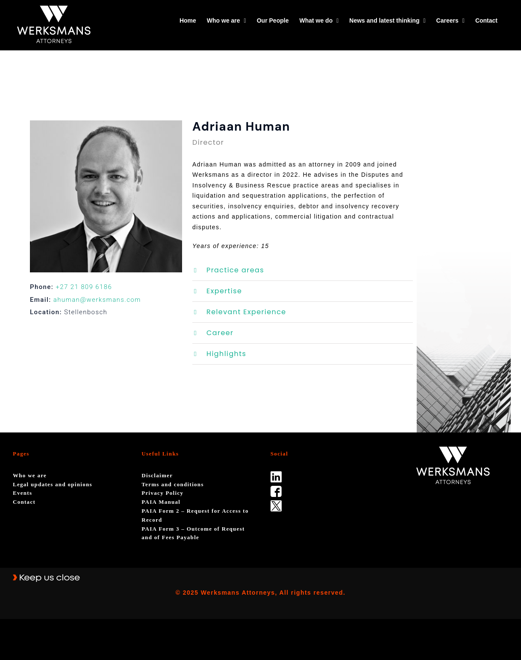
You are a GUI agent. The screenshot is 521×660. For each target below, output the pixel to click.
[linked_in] (276, 474)
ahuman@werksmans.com (97, 300)
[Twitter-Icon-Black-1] (276, 503)
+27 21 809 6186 (84, 287)
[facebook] (276, 488)
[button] (302, 270)
